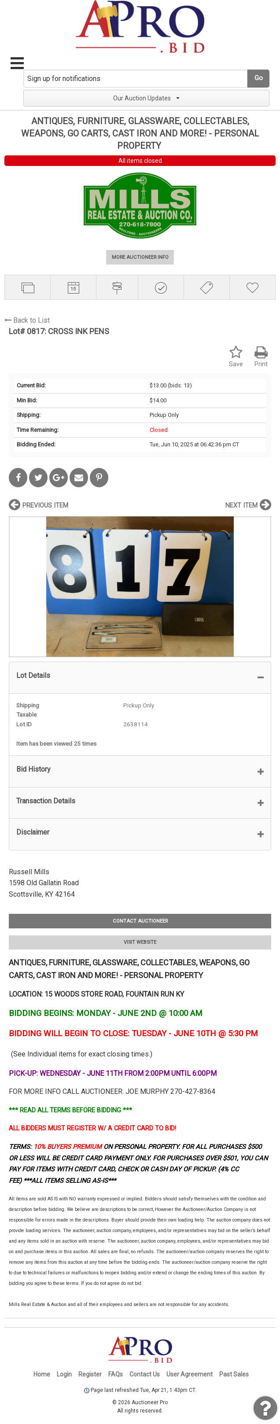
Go (258, 78)
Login (64, 1374)
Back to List (27, 320)
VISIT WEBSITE (140, 942)
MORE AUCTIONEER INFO (140, 257)
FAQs (115, 1374)
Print (261, 357)
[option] (140, 586)
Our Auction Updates (146, 98)
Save (236, 357)
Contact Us (144, 1374)
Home (41, 1374)
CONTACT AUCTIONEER (140, 921)
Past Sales (234, 1374)
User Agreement (189, 1374)
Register (90, 1374)
